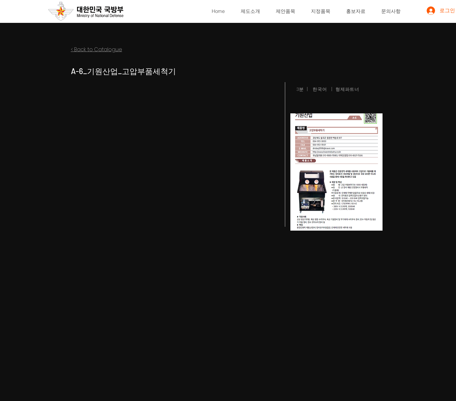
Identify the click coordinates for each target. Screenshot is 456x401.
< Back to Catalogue (96, 49)
